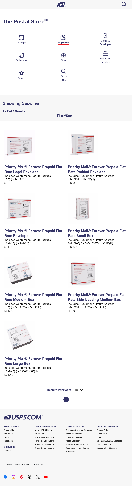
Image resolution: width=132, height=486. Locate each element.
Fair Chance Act (104, 444)
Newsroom (40, 433)
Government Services (44, 444)
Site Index (8, 433)
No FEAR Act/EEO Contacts (109, 441)
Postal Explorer (73, 441)
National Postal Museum (77, 444)
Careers (7, 450)
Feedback (8, 441)
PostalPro (70, 451)
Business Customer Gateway (79, 430)
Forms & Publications (44, 441)
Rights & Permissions (44, 448)
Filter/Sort (64, 115)
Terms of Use (102, 433)
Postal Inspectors (74, 433)
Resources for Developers (77, 448)
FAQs (6, 437)
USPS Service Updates (45, 437)
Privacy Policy (103, 430)
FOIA (99, 437)
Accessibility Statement (107, 448)
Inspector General (74, 437)
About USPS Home (43, 430)
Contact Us (9, 430)
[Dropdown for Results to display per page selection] (79, 390)
